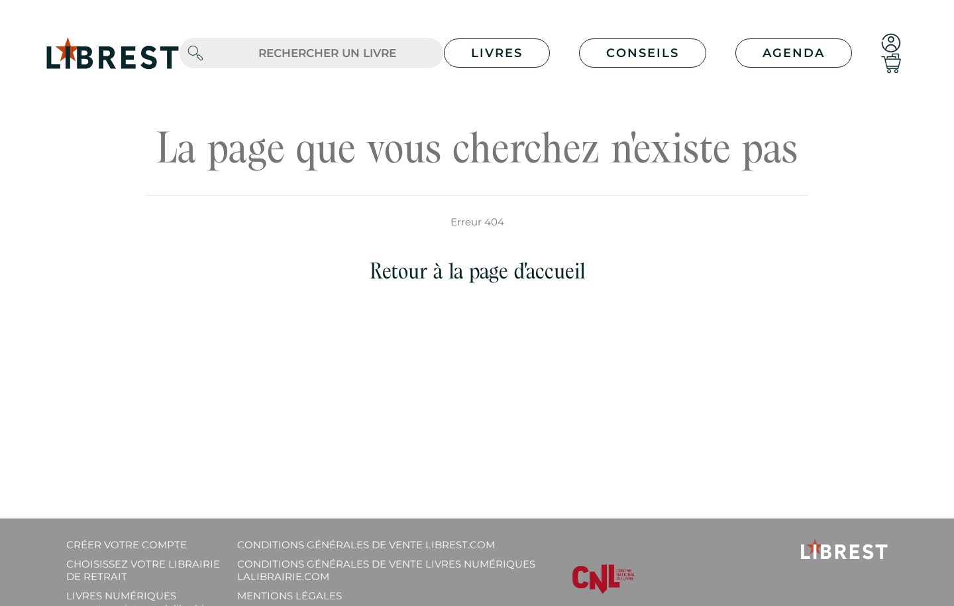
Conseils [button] (642, 53)
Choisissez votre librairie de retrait (143, 570)
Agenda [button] (794, 53)
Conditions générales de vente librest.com (366, 544)
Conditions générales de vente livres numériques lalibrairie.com (386, 570)
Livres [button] (497, 53)
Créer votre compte (126, 544)
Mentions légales (289, 595)
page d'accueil (527, 271)
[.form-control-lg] (327, 53)
